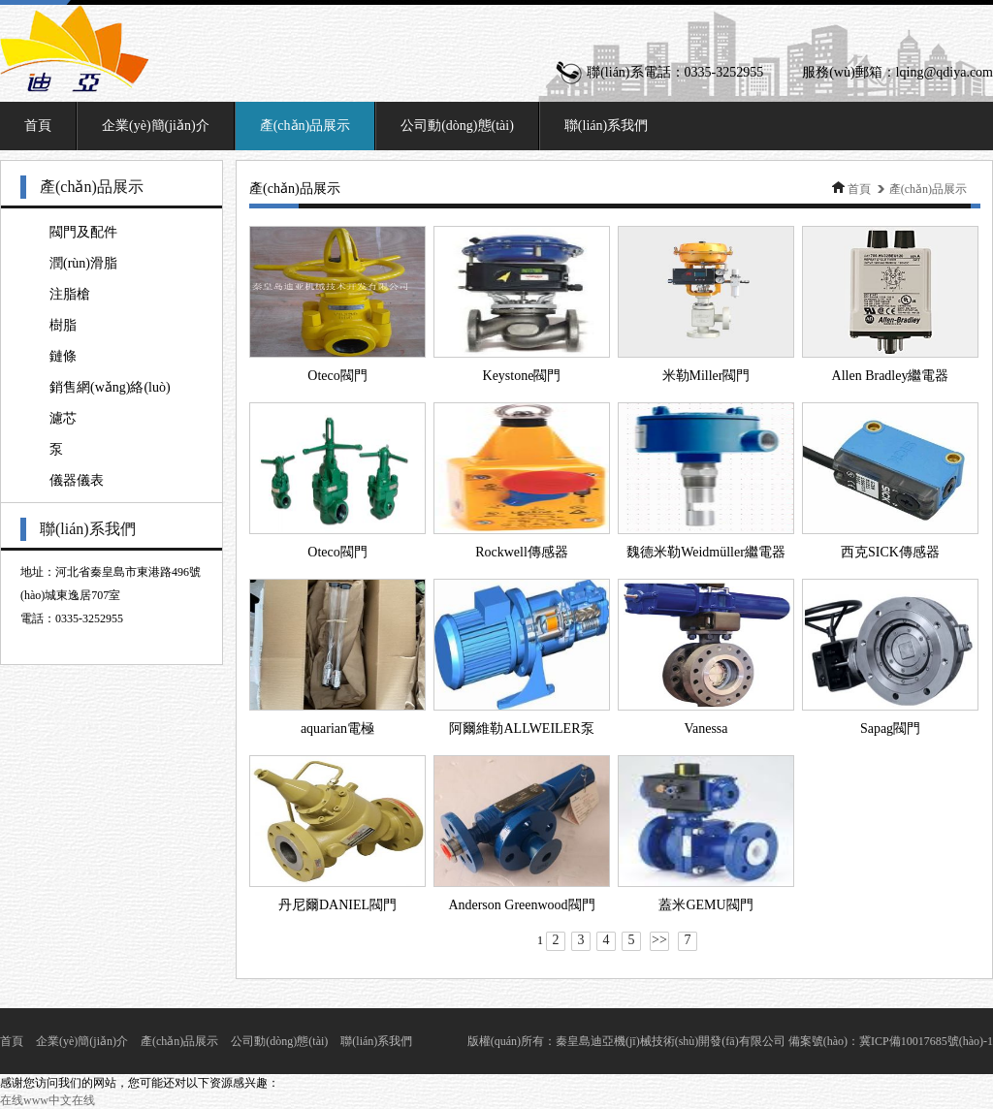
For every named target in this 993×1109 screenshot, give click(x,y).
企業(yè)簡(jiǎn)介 (155, 125)
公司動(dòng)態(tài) (457, 125)
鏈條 (63, 356)
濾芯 (63, 418)
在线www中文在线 (47, 1100)
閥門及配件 (83, 232)
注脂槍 (69, 294)
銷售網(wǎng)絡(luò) (110, 387)
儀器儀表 (76, 480)
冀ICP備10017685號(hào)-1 (926, 1041)
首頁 (37, 125)
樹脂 (63, 325)
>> (659, 940)
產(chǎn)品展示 (305, 125)
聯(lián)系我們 (606, 125)
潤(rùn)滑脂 (83, 263)
